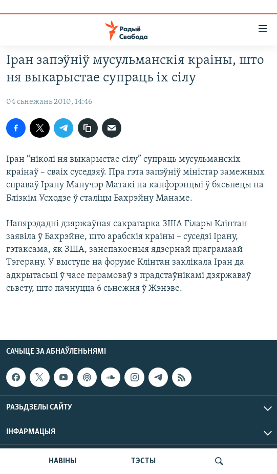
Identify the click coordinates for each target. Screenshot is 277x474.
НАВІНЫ (62, 461)
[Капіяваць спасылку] (87, 128)
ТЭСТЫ (143, 461)
